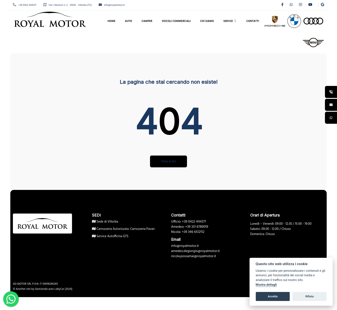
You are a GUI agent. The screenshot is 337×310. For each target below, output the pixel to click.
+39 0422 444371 (27, 5)
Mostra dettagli (266, 285)
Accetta (272, 296)
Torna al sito (168, 161)
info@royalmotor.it (114, 5)
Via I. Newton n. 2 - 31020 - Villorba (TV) (70, 5)
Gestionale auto (46, 289)
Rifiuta (309, 296)
